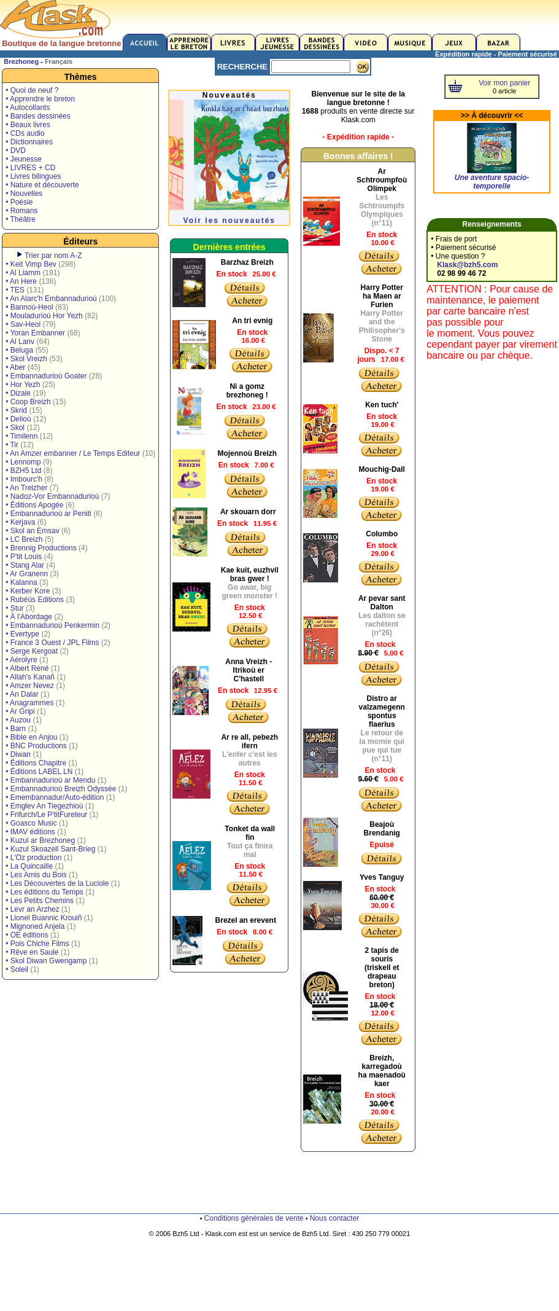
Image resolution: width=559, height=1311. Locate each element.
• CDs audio (25, 133)
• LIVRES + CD (30, 167)
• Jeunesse (24, 159)
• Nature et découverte (42, 185)
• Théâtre (21, 219)
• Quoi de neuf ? (32, 90)
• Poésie (19, 202)
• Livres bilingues (33, 176)
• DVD (16, 150)
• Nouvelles (24, 193)
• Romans (21, 210)
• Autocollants (28, 107)
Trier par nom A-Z (53, 255)
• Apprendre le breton (40, 99)
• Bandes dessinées (38, 116)
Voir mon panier (504, 83)
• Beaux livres (28, 124)
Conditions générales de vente (254, 1218)
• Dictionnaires (29, 142)
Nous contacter (335, 1218)
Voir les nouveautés (229, 220)
